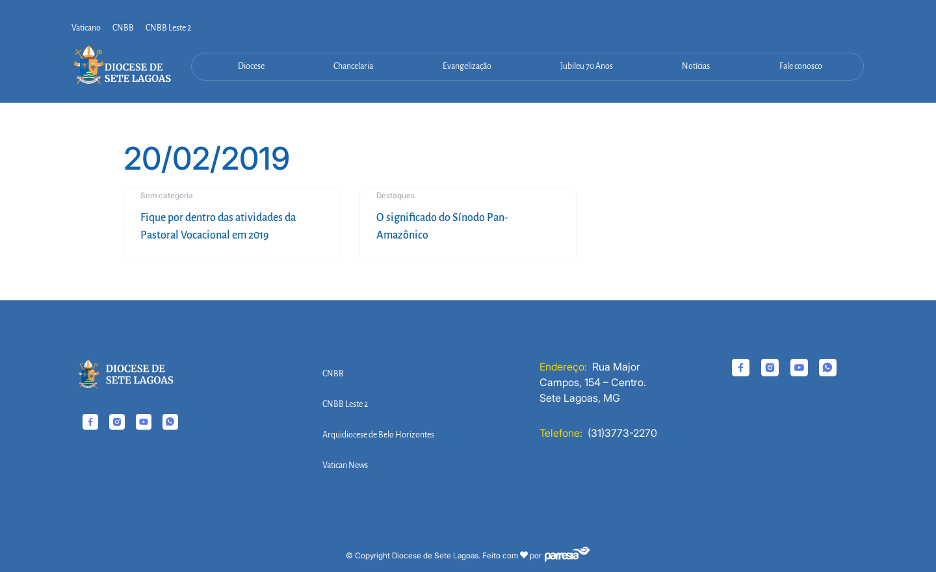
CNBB (123, 27)
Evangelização (467, 66)
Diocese (251, 66)
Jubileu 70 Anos (586, 66)
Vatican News (345, 465)
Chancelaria (353, 66)
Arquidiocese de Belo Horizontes (378, 434)
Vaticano (86, 27)
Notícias (696, 66)
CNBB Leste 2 (168, 27)
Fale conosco (800, 66)
